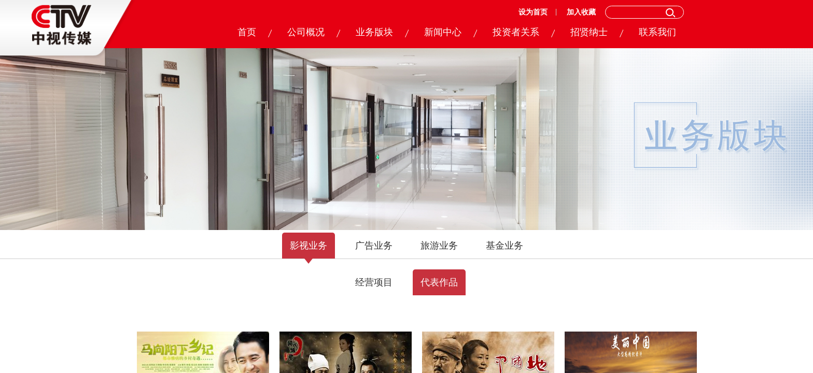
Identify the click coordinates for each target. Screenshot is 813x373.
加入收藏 (581, 12)
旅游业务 (439, 245)
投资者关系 (516, 32)
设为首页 (533, 12)
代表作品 (439, 282)
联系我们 (657, 32)
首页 (246, 32)
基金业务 (504, 245)
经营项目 (374, 282)
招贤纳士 (589, 32)
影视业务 (308, 245)
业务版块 (374, 32)
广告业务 (374, 245)
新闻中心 (442, 32)
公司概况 (306, 32)
